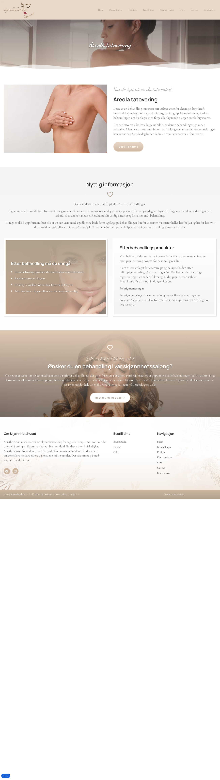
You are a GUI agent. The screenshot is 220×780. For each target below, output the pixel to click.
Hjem (100, 9)
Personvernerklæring (174, 494)
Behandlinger (116, 9)
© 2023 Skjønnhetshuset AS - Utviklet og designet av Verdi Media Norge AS (40, 494)
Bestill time (148, 9)
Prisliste (133, 9)
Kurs (182, 9)
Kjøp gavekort (167, 9)
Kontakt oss (209, 9)
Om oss (194, 9)
